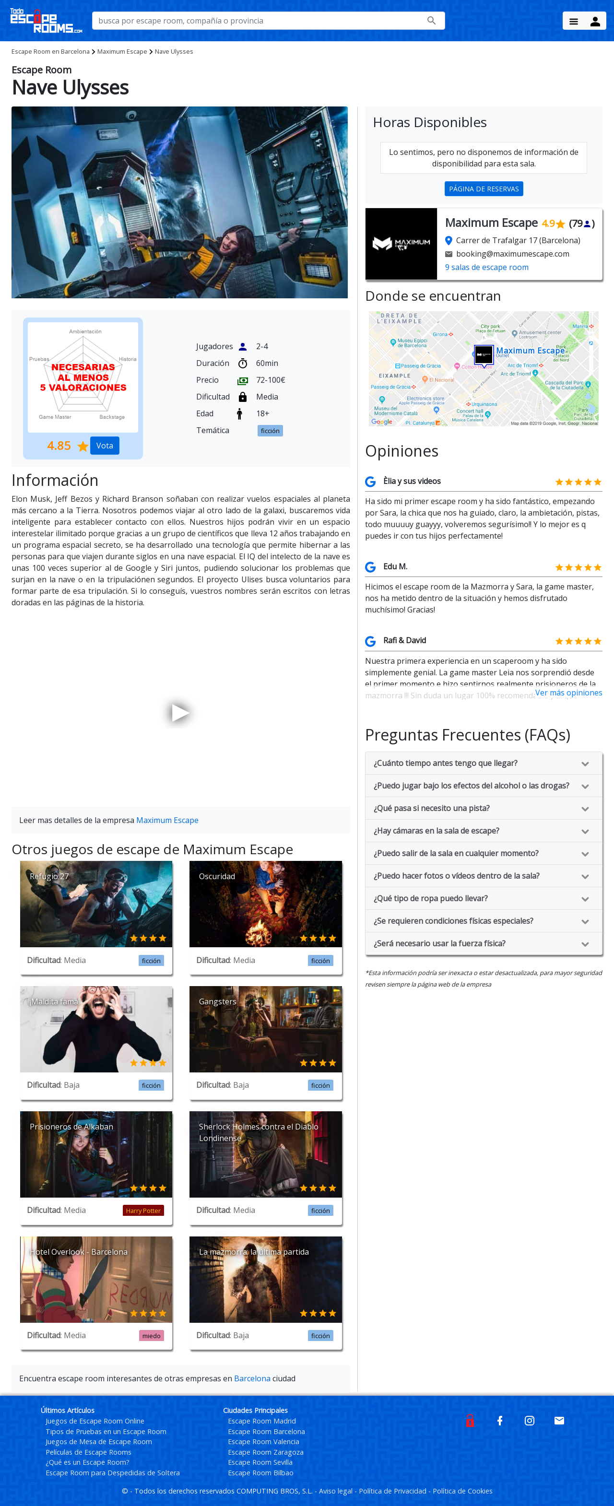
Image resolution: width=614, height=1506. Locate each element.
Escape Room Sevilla (260, 1462)
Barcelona (51, 51)
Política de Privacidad (393, 1490)
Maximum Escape (122, 51)
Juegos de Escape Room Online (95, 1420)
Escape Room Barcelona (266, 1431)
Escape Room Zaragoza (266, 1452)
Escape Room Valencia (263, 1441)
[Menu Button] (574, 21)
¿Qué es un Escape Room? (88, 1462)
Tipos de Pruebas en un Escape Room (106, 1431)
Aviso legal (336, 1490)
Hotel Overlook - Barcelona (79, 1252)
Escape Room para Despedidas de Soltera (113, 1472)
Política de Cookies (463, 1490)
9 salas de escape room (487, 267)
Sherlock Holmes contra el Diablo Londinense (259, 1132)
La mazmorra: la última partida (254, 1252)
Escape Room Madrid (262, 1420)
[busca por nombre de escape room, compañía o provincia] (268, 21)
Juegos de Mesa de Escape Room (99, 1441)
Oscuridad (217, 876)
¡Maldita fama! (55, 1001)
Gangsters (217, 1001)
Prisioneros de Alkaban (71, 1126)
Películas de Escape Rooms (88, 1452)
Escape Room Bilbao (261, 1472)
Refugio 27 (49, 876)
